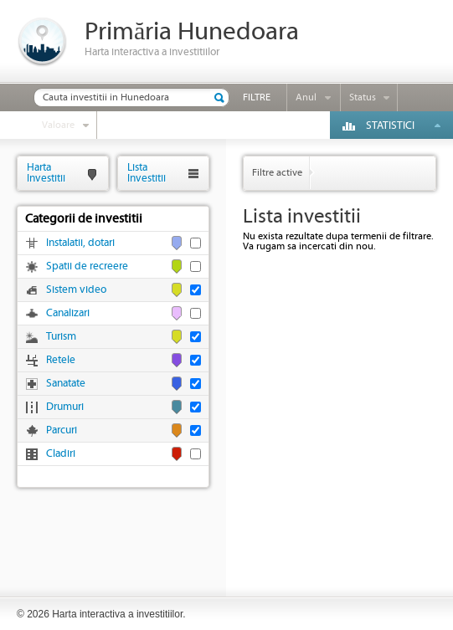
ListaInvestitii (146, 172)
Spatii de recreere (87, 266)
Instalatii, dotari (80, 243)
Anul (306, 97)
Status (362, 97)
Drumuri (65, 407)
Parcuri (61, 430)
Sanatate (65, 383)
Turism (61, 336)
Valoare (58, 125)
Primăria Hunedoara (192, 32)
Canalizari (68, 313)
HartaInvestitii (46, 172)
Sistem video (76, 290)
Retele (60, 360)
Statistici (390, 126)
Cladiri (60, 454)
